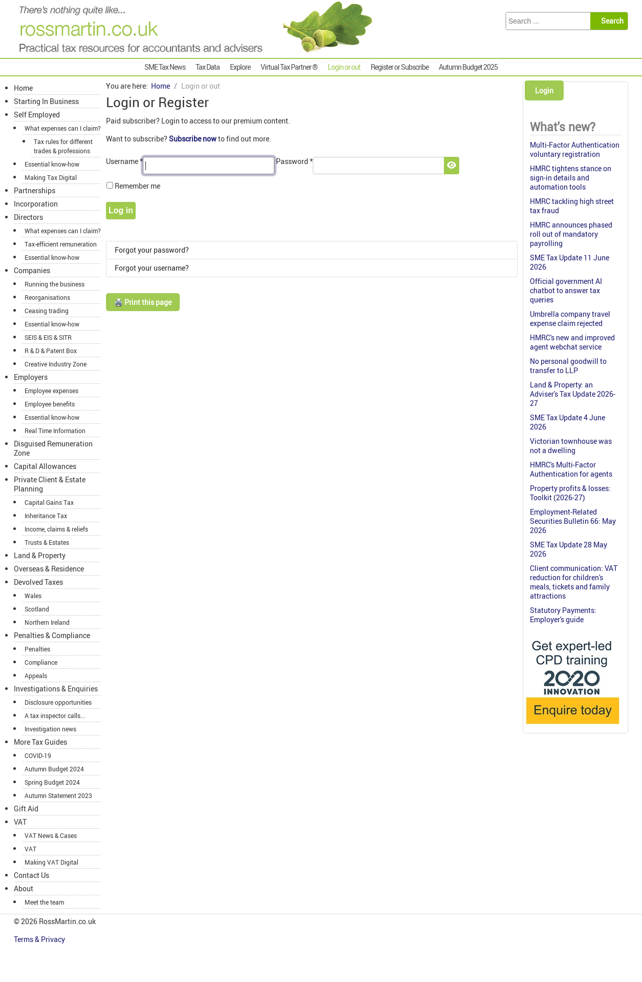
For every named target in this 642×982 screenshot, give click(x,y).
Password (294, 161)
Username (124, 161)
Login (544, 90)
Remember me (137, 186)
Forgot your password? (152, 250)
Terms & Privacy (40, 939)
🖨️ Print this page (143, 302)
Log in (121, 210)
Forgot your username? (152, 268)
